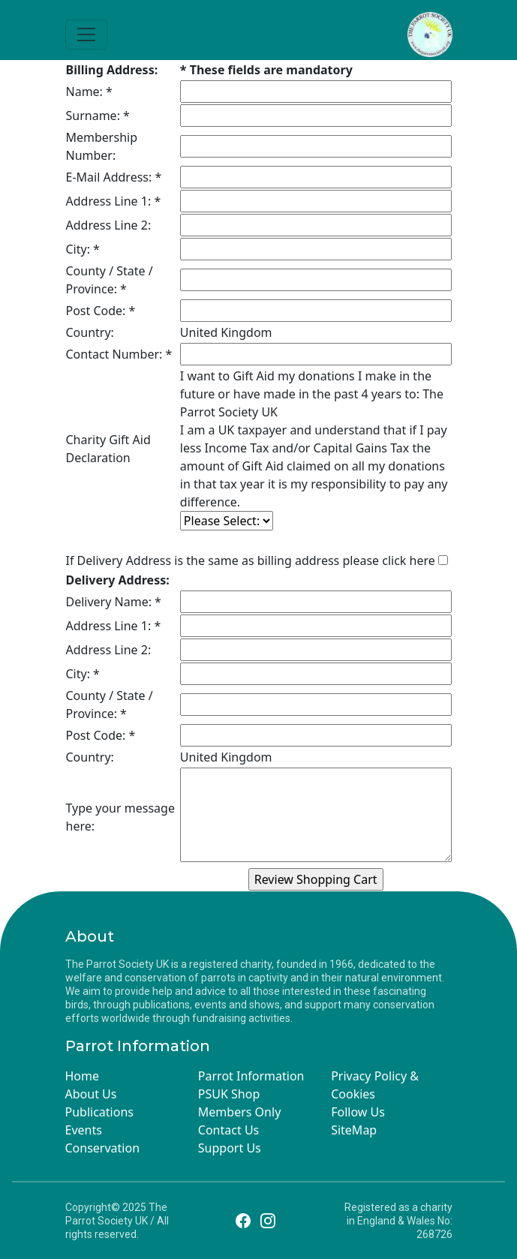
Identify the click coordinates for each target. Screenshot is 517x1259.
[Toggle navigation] (86, 35)
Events (83, 1130)
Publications (99, 1112)
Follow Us (358, 1112)
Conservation (102, 1148)
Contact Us (228, 1130)
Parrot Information (251, 1076)
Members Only (239, 1112)
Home (82, 1076)
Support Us (229, 1148)
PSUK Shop (229, 1094)
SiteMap (354, 1130)
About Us (91, 1094)
